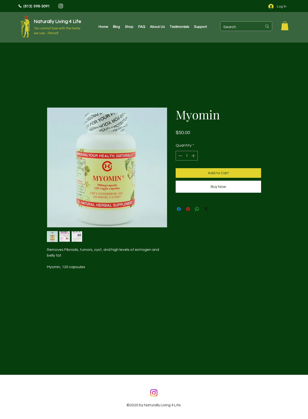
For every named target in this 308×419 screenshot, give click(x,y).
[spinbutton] (186, 155)
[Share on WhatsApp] (197, 209)
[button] (285, 25)
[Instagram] (61, 6)
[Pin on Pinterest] (188, 209)
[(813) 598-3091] (50, 6)
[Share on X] (206, 209)
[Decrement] (179, 155)
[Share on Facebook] (179, 209)
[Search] (239, 27)
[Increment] (193, 155)
